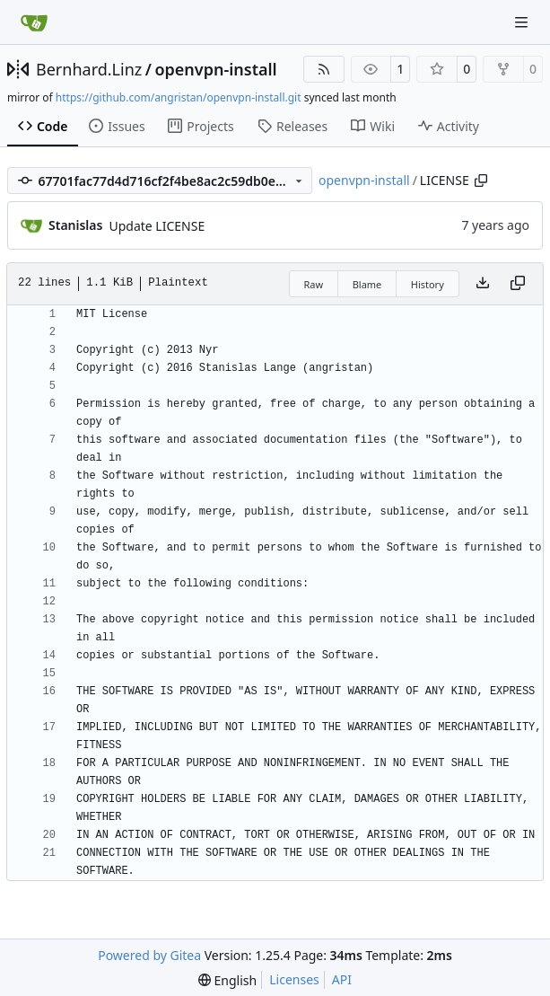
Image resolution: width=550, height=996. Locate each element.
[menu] (227, 980)
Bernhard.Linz (89, 69)
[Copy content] (517, 284)
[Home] (34, 22)
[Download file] (482, 284)
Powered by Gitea (149, 955)
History (427, 284)
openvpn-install (215, 69)
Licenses (294, 979)
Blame (367, 284)
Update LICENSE (157, 225)
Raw (314, 284)
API (342, 979)
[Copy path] (481, 180)
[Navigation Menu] (523, 22)
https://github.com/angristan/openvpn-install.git (178, 97)
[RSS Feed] (324, 69)
